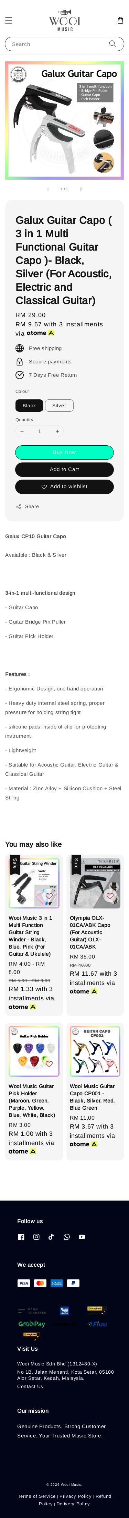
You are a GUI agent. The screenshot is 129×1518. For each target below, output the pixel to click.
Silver (59, 405)
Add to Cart (64, 469)
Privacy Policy (76, 1496)
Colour (22, 391)
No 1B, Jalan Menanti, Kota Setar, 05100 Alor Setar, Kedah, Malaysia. (65, 1375)
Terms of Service (37, 1496)
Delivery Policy (73, 1503)
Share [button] (27, 507)
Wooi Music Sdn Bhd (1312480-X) (57, 1363)
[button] (8, 20)
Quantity (24, 419)
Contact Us (30, 1386)
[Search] (113, 43)
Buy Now (64, 452)
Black (29, 405)
